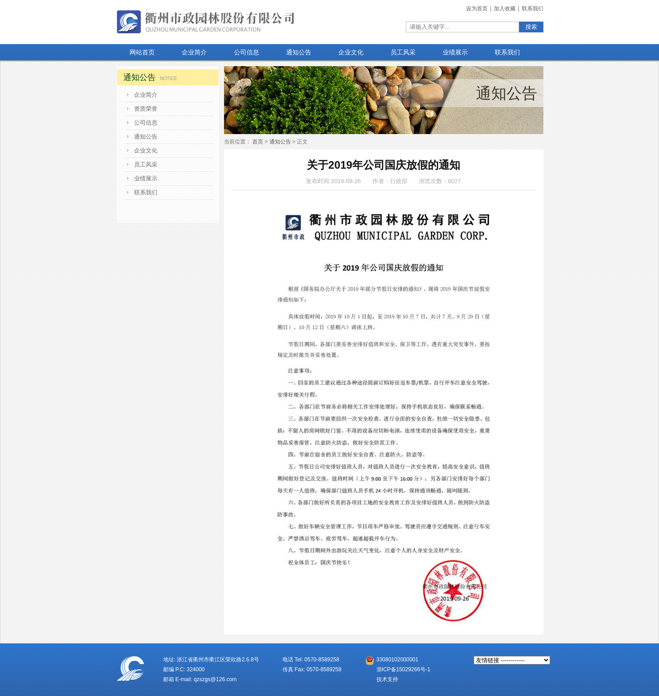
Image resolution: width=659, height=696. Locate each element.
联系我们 (532, 8)
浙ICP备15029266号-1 (403, 669)
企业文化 (145, 150)
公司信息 (145, 122)
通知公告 (145, 136)
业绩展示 (145, 178)
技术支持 (387, 679)
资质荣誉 (145, 108)
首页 (257, 142)
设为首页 (477, 8)
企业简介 (145, 94)
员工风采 (145, 164)
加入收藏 (505, 8)
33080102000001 (397, 659)
